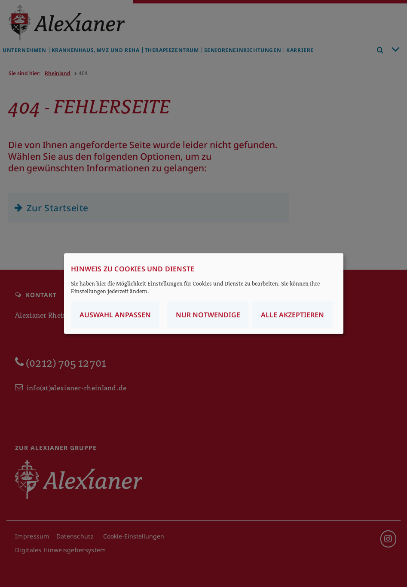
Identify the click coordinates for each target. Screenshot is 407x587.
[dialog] (203, 293)
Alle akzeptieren (292, 314)
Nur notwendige (208, 314)
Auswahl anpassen (115, 314)
